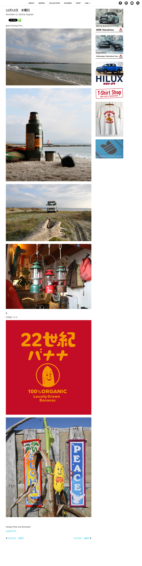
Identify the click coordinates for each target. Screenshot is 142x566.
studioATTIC (11, 531)
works (42, 3)
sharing (68, 3)
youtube (132, 3)
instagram (126, 3)
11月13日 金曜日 (81, 538)
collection (54, 3)
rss (138, 3)
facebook (120, 3)
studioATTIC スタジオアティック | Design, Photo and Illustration (13, 3)
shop (78, 3)
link (87, 3)
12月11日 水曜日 (16, 538)
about (31, 3)
